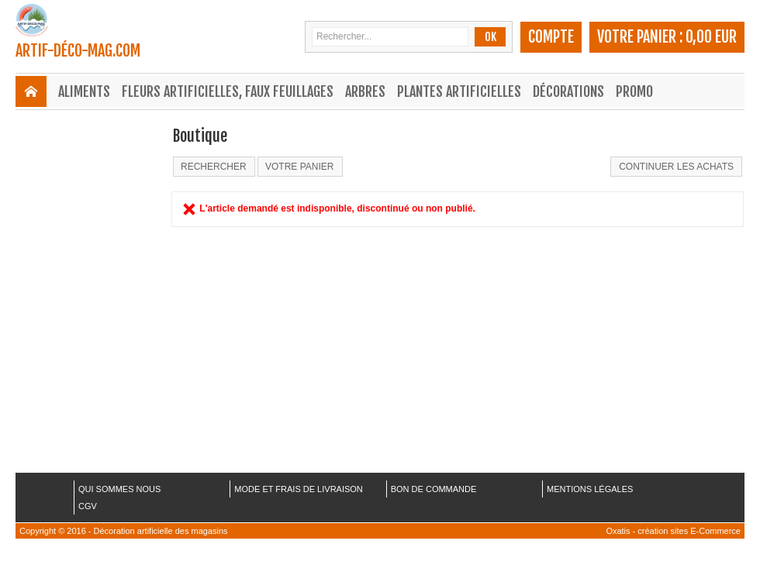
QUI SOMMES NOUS (119, 489)
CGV (87, 506)
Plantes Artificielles (459, 91)
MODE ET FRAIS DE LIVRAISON (298, 489)
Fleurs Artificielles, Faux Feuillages (227, 91)
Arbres (365, 91)
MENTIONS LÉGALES (590, 489)
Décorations (568, 91)
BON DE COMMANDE (434, 489)
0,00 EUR (711, 36)
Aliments (84, 91)
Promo (634, 91)
